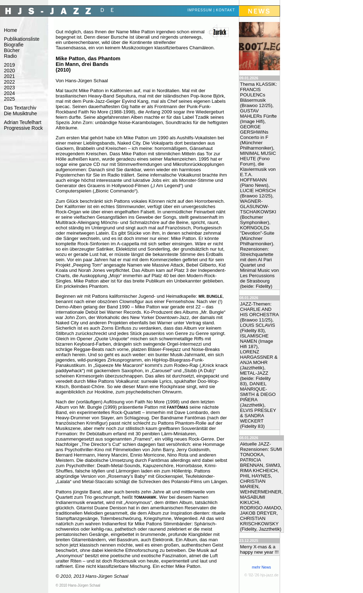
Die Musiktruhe (20, 113)
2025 (9, 99)
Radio (10, 56)
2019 (9, 65)
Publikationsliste (21, 39)
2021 (9, 76)
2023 (9, 87)
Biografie (13, 44)
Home (10, 30)
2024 (9, 93)
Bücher (11, 50)
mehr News (261, 567)
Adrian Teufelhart (22, 122)
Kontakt (225, 10)
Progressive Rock (23, 128)
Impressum (200, 10)
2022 (9, 82)
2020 (9, 70)
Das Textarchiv (20, 108)
